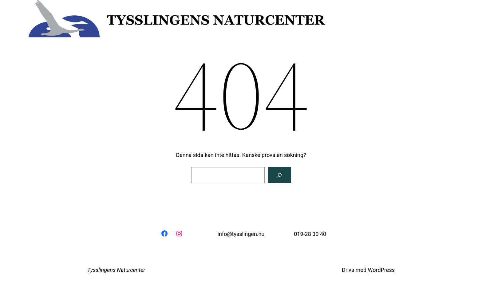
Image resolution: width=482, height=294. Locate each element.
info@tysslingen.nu (241, 234)
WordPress (381, 270)
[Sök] (279, 175)
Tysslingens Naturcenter (116, 270)
